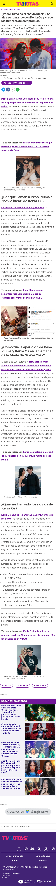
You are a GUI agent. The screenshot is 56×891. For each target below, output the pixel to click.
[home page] (28, 3)
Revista (43, 860)
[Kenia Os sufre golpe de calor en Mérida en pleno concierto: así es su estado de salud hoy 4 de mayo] (40, 786)
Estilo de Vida (43, 856)
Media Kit (6, 877)
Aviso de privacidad (11, 873)
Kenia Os (6, 686)
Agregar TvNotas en (17, 82)
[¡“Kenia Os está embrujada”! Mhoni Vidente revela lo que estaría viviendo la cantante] (40, 731)
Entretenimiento (14, 856)
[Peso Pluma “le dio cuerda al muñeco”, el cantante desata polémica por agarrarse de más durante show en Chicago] (40, 749)
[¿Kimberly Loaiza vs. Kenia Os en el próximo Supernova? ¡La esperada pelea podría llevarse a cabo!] (40, 768)
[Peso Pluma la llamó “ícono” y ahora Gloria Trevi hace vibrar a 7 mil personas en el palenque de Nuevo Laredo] (40, 712)
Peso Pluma (40, 686)
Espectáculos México (10, 10)
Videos (14, 860)
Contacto (6, 875)
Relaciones (22, 686)
